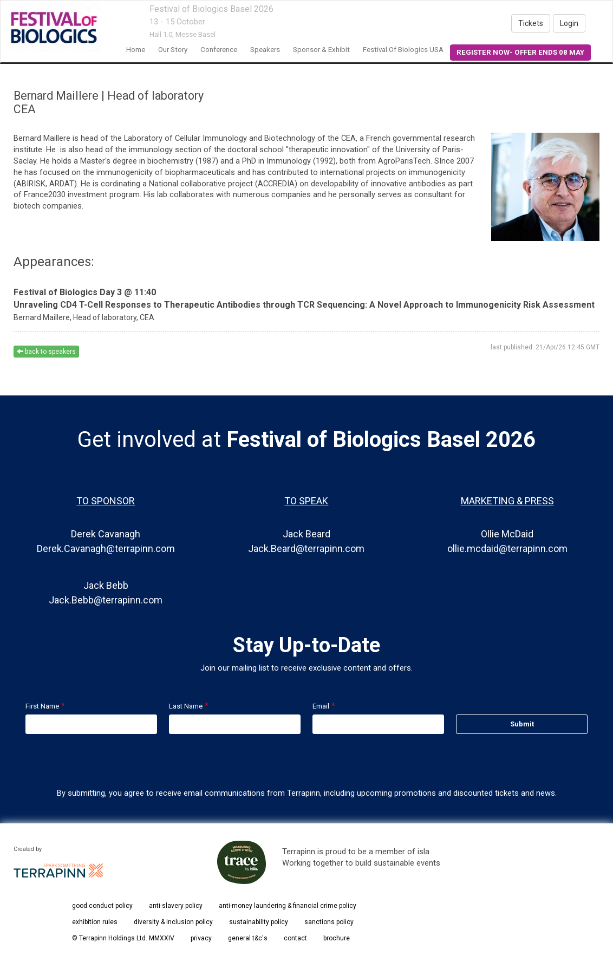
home (135, 50)
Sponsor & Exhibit (321, 50)
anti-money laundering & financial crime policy (287, 905)
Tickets (530, 23)
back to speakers (46, 351)
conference (218, 50)
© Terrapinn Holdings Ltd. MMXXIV (123, 938)
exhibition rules (95, 922)
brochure (336, 938)
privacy (201, 938)
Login (569, 23)
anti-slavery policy (176, 905)
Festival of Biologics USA (403, 50)
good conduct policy (102, 905)
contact (295, 938)
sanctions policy (329, 922)
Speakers (265, 50)
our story (172, 50)
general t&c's (248, 938)
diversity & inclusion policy (173, 922)
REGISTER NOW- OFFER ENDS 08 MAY (520, 52)
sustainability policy (258, 922)
